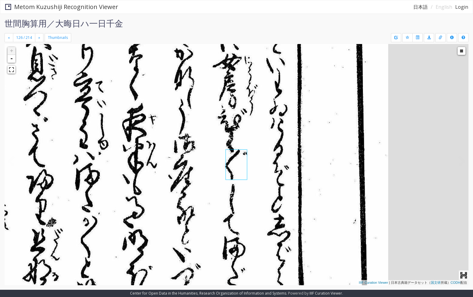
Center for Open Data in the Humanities (164, 293)
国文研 (436, 282)
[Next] (39, 37)
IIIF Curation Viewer (373, 282)
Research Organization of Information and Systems (242, 293)
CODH (455, 282)
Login (461, 7)
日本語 (420, 7)
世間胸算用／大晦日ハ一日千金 (64, 23)
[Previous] (9, 37)
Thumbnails (58, 37)
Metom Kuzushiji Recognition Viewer (61, 7)
